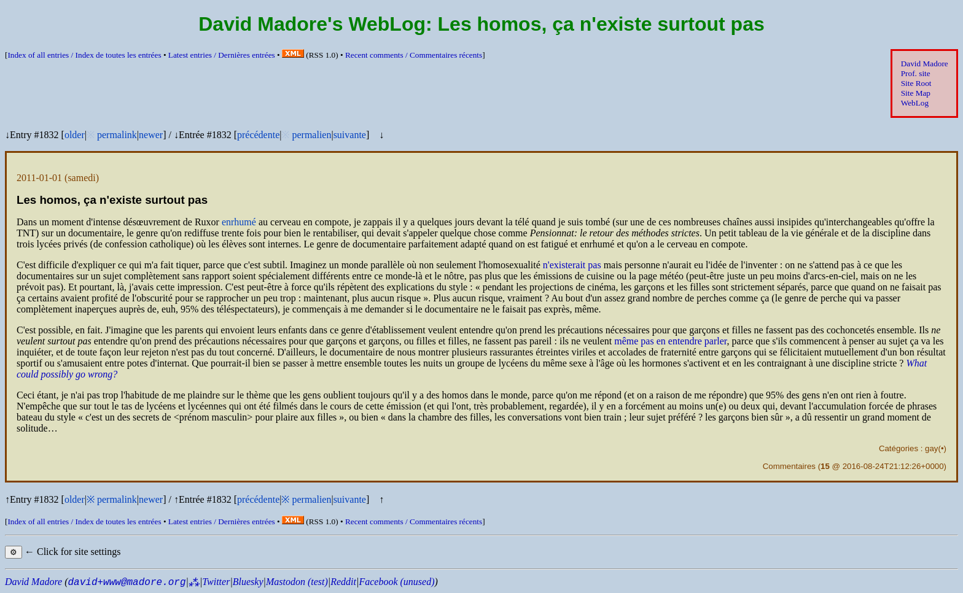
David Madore (924, 63)
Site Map (915, 93)
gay (931, 448)
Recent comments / (413, 55)
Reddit (343, 581)
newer (151, 135)
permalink (117, 135)
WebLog (915, 102)
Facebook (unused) (396, 581)
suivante (349, 135)
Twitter (216, 581)
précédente (258, 135)
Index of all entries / (84, 55)
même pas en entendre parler (670, 341)
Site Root (916, 83)
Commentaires (789, 466)
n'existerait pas (572, 265)
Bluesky (248, 581)
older (74, 135)
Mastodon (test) (297, 581)
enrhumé (239, 222)
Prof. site (915, 73)
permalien (311, 135)
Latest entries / (221, 55)
